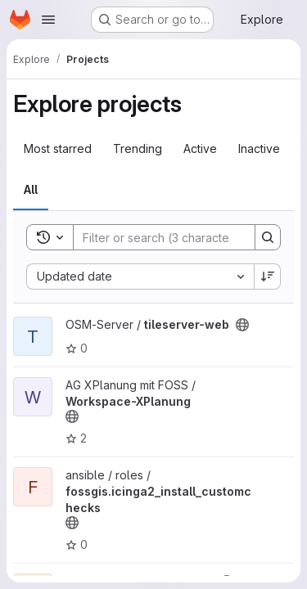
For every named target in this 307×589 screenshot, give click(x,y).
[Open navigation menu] (48, 20)
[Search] (181, 237)
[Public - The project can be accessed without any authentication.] (242, 324)
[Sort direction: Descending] (268, 276)
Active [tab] (200, 148)
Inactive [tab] (259, 148)
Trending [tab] (137, 148)
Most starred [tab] (58, 148)
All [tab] (31, 189)
